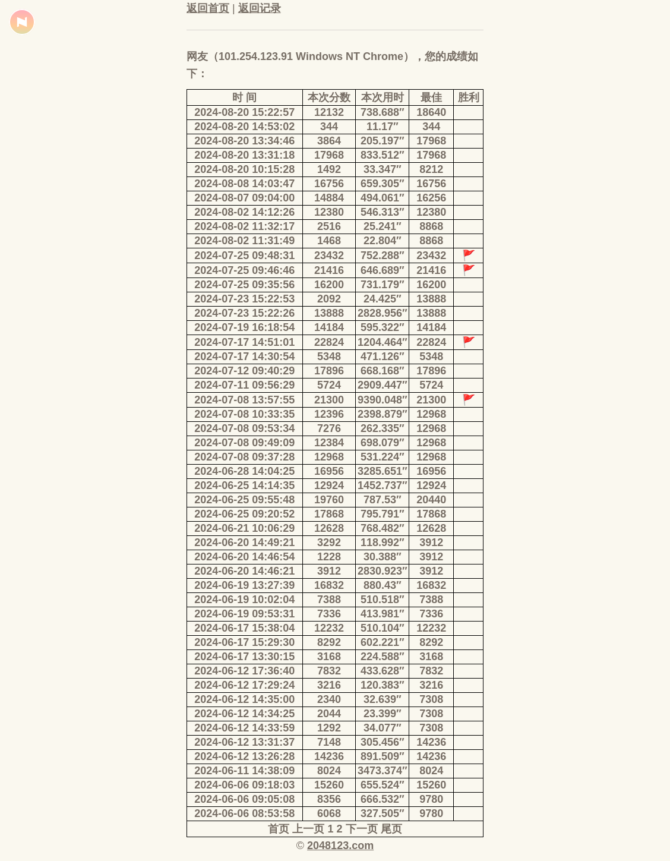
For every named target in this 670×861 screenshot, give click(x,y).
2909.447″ (382, 385)
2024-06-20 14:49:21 (244, 542)
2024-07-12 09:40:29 (244, 371)
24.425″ (383, 299)
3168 (329, 657)
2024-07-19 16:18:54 (244, 327)
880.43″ (383, 585)
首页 (278, 829)
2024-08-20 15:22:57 (244, 112)
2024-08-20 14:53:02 (244, 127)
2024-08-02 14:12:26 (244, 212)
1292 (329, 728)
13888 (431, 299)
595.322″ (382, 327)
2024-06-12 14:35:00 (244, 699)
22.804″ (383, 241)
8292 (329, 642)
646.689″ (382, 270)
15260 (329, 785)
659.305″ (382, 184)
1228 (329, 557)
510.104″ (382, 628)
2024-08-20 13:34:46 (244, 141)
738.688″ (382, 112)
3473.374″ (382, 771)
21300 (329, 400)
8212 (431, 169)
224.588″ (382, 657)
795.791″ (382, 514)
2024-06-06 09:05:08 (244, 799)
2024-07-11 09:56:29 (244, 385)
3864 (329, 141)
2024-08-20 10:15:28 (244, 169)
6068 (329, 813)
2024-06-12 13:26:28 (244, 756)
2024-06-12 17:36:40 (244, 671)
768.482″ (382, 528)
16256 (431, 198)
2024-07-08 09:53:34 (244, 428)
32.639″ (383, 699)
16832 (329, 585)
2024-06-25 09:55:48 (244, 500)
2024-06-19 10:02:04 (244, 599)
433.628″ (382, 671)
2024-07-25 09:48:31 (244, 255)
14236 (431, 742)
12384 (329, 443)
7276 (329, 428)
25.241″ (383, 226)
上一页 (308, 829)
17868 (329, 514)
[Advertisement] (97, 279)
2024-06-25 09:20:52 (244, 514)
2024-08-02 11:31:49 (244, 241)
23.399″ (383, 714)
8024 (329, 771)
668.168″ (382, 371)
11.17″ (382, 127)
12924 (329, 485)
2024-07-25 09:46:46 (244, 270)
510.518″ (382, 599)
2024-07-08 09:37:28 (244, 457)
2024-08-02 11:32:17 (244, 226)
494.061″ (382, 198)
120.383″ (382, 685)
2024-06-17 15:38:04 (244, 628)
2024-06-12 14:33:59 (244, 728)
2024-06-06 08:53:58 (244, 813)
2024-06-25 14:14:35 (244, 485)
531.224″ (382, 457)
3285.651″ (382, 471)
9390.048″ (382, 400)
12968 (431, 414)
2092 (329, 299)
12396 (329, 414)
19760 (329, 500)
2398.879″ (382, 414)
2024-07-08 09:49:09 (244, 443)
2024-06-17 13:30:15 (244, 657)
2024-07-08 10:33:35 (244, 414)
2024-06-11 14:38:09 (244, 771)
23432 (329, 255)
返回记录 (259, 8)
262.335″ (382, 428)
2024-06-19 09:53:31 (244, 614)
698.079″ (382, 443)
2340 (329, 699)
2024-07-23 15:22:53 (244, 299)
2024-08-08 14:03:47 (244, 184)
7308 (431, 699)
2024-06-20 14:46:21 (244, 571)
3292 (329, 542)
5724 (329, 385)
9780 (431, 799)
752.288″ (382, 255)
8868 (431, 226)
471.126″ (382, 356)
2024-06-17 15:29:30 (244, 642)
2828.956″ (382, 313)
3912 (431, 542)
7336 (329, 614)
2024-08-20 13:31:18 (244, 155)
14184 (329, 327)
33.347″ (383, 169)
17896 (329, 371)
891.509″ (382, 756)
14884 (329, 198)
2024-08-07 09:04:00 (244, 198)
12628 (329, 528)
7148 (329, 742)
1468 (329, 241)
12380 (329, 212)
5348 (329, 356)
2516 (329, 226)
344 (329, 127)
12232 (329, 628)
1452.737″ (382, 485)
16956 (329, 471)
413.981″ (382, 614)
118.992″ (382, 542)
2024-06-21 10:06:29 (244, 528)
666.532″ (382, 799)
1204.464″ (382, 342)
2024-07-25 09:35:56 (244, 285)
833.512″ (382, 155)
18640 (431, 112)
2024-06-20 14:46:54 (244, 557)
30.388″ (383, 557)
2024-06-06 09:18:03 (244, 785)
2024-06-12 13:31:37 (244, 742)
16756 (329, 184)
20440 (431, 500)
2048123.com (340, 845)
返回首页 (208, 8)
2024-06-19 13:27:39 (244, 585)
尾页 (391, 829)
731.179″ (382, 285)
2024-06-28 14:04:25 (244, 471)
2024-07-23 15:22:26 (244, 313)
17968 (431, 141)
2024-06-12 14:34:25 (244, 714)
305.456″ (382, 742)
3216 (329, 685)
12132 (329, 112)
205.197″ (382, 141)
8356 (329, 799)
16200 (329, 285)
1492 (329, 169)
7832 (329, 671)
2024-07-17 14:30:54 (244, 356)
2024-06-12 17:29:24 (244, 685)
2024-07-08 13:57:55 (244, 400)
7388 (329, 599)
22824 (329, 342)
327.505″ (382, 813)
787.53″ (383, 500)
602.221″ (382, 642)
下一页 (362, 829)
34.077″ (383, 728)
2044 (329, 714)
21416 (329, 270)
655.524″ (382, 785)
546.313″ (382, 212)
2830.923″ (382, 571)
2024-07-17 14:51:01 (244, 342)
